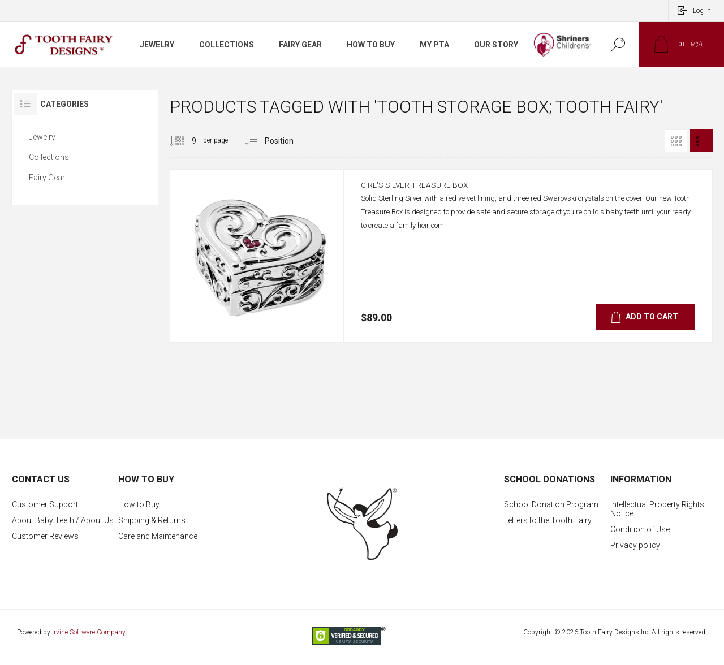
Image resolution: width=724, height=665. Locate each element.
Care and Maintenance (157, 536)
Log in (702, 11)
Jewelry (42, 136)
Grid (676, 140)
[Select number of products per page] (185, 140)
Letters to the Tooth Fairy (548, 520)
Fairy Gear (47, 177)
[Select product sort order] (287, 140)
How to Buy (139, 504)
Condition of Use (640, 529)
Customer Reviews (45, 536)
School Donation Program (551, 504)
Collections (49, 157)
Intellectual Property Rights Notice (657, 509)
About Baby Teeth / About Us (63, 520)
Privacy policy (635, 545)
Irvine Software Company (89, 632)
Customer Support (45, 504)
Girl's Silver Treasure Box (424, 190)
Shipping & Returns (152, 520)
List (701, 140)
